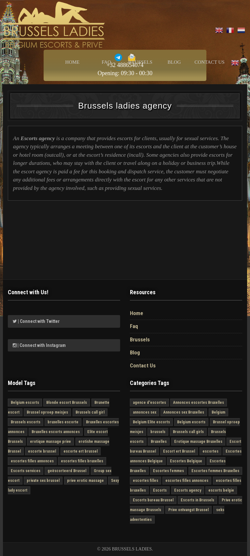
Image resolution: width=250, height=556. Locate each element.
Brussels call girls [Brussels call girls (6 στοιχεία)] (188, 432)
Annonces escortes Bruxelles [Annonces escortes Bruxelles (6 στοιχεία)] (198, 402)
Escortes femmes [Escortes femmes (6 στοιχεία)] (168, 471)
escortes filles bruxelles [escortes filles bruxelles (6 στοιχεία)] (82, 461)
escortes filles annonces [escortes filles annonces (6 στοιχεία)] (32, 461)
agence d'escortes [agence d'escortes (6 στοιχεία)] (149, 402)
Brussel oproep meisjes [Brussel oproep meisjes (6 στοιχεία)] (47, 412)
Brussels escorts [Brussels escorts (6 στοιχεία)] (25, 422)
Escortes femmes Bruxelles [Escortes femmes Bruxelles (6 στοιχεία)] (215, 471)
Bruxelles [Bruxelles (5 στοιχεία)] (159, 441)
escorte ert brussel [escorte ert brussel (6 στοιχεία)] (80, 451)
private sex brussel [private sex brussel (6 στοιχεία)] (43, 480)
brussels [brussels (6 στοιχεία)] (157, 432)
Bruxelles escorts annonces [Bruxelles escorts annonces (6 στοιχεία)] (56, 432)
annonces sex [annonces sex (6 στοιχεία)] (144, 412)
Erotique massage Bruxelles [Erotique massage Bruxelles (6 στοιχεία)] (198, 441)
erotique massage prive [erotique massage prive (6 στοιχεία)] (50, 441)
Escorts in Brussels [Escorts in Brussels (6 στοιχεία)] (197, 500)
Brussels (140, 62)
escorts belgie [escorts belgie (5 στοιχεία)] (221, 490)
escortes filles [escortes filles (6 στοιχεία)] (145, 480)
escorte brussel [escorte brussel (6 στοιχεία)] (42, 451)
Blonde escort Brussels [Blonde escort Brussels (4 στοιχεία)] (66, 402)
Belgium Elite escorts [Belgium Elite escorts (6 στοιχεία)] (151, 422)
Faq (106, 62)
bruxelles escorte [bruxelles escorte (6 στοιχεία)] (63, 422)
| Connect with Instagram (39, 345)
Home (72, 62)
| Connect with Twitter (36, 321)
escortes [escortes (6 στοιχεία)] (210, 451)
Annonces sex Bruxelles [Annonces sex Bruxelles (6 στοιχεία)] (183, 412)
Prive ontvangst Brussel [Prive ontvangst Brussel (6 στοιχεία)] (188, 510)
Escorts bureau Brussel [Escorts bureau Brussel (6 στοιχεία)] (153, 500)
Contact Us (209, 62)
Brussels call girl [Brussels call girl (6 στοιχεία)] (90, 412)
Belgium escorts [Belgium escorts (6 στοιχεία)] (25, 402)
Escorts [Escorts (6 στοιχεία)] (160, 490)
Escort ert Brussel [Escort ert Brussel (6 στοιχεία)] (179, 451)
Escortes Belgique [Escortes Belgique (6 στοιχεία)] (186, 461)
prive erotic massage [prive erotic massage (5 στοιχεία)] (85, 480)
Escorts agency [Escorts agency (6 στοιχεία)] (187, 490)
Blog (174, 62)
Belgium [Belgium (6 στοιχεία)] (218, 412)
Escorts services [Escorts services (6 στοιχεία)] (25, 471)
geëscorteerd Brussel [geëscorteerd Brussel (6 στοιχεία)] (67, 471)
